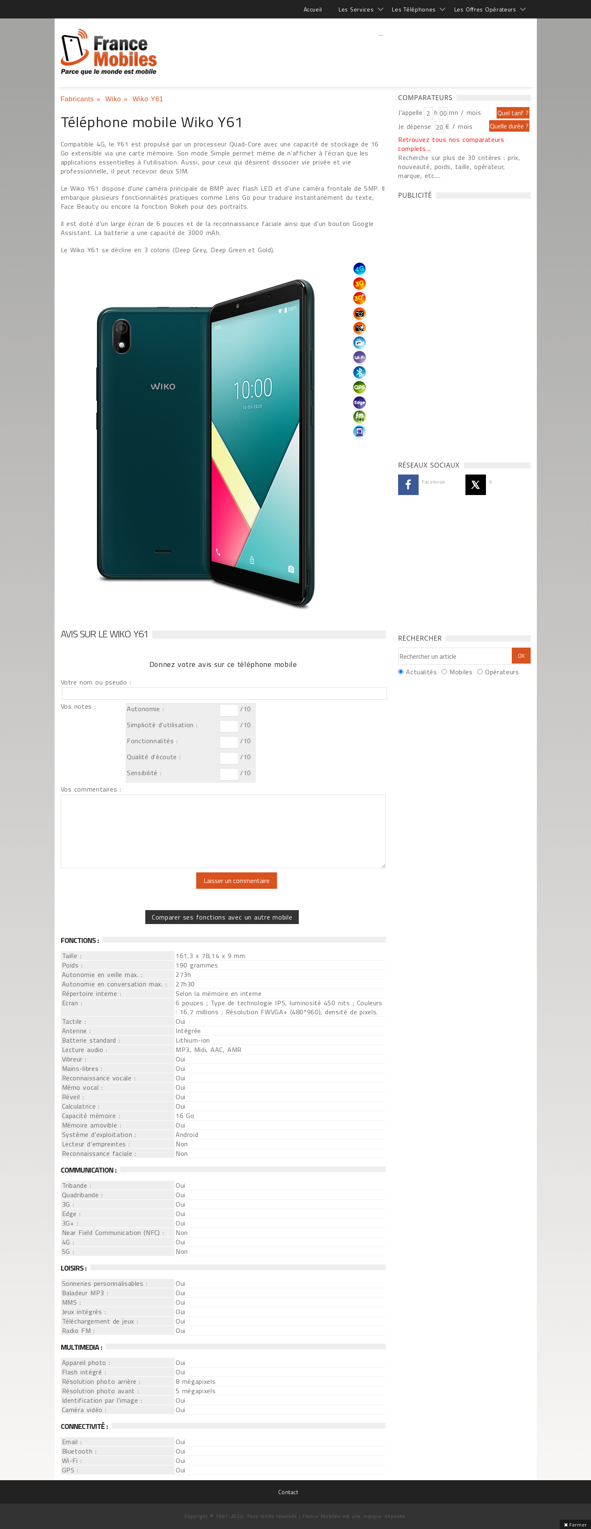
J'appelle (410, 112)
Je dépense (416, 126)
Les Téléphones (414, 9)
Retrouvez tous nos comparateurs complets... (451, 144)
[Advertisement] (381, 51)
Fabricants (77, 99)
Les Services (356, 9)
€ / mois (458, 126)
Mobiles (460, 672)
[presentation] (129, 888)
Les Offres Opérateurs (485, 9)
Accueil (313, 9)
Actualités (421, 672)
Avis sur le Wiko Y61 (104, 633)
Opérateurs (502, 672)
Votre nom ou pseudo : (96, 682)
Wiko (113, 99)
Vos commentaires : (91, 789)
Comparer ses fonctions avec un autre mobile (222, 917)
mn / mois (465, 112)
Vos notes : (78, 706)
